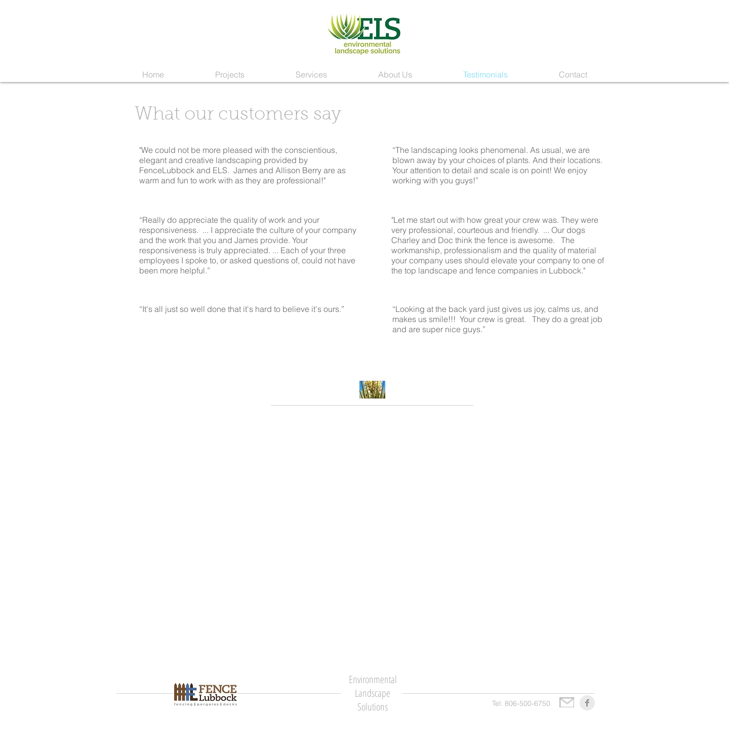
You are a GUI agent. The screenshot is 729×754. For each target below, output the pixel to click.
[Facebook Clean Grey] (587, 702)
